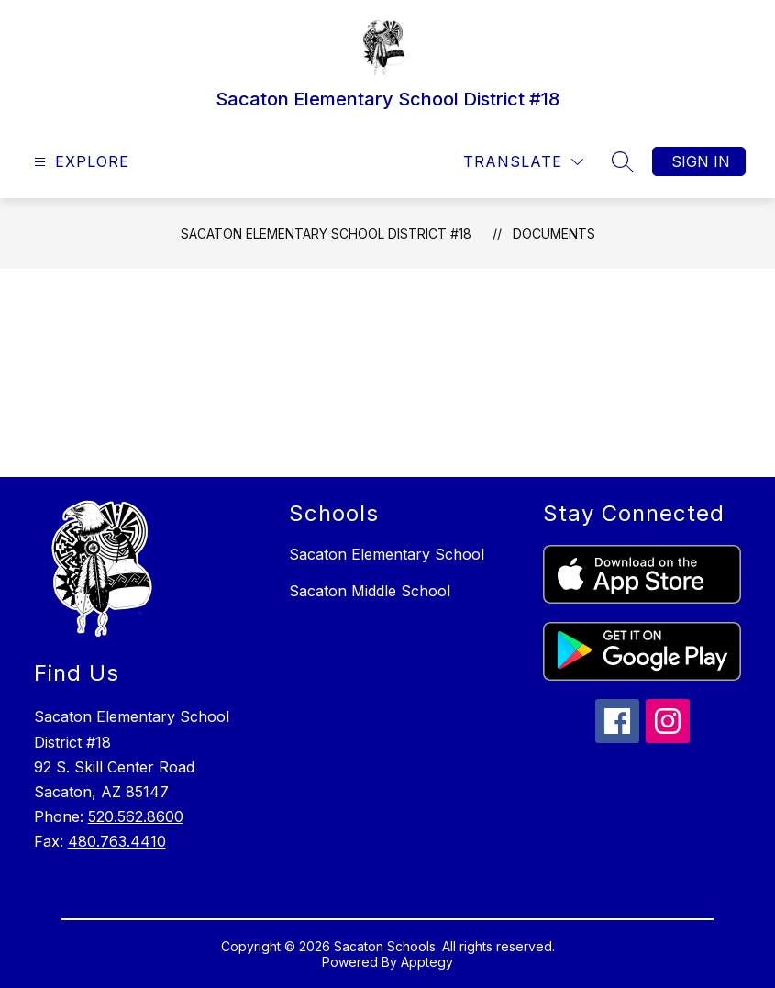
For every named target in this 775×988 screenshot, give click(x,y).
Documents (554, 233)
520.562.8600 (135, 816)
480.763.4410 (117, 841)
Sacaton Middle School (369, 591)
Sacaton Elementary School (386, 554)
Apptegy (427, 962)
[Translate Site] (523, 161)
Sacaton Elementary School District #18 (326, 233)
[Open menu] (79, 161)
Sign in (700, 161)
